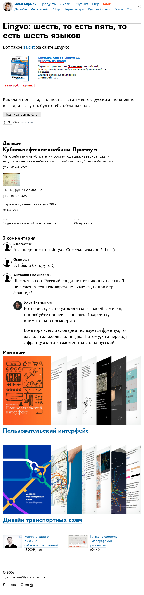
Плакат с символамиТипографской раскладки (105, 540)
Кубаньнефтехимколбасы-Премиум (50, 150)
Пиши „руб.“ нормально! (23, 190)
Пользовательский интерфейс (46, 431)
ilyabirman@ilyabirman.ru (24, 577)
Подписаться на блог (22, 114)
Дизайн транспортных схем (42, 520)
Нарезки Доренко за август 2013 (29, 204)
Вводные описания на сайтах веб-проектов (29, 223)
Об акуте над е (83, 223)
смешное (27, 122)
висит (29, 47)
